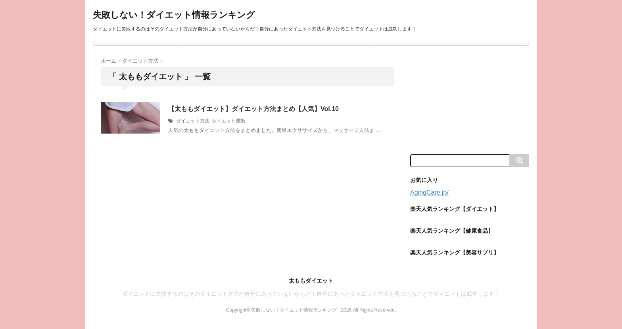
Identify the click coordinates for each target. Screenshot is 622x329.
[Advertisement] (469, 99)
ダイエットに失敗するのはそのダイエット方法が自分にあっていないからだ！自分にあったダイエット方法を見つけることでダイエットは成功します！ (311, 294)
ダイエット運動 (228, 121)
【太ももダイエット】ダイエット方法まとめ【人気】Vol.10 (253, 108)
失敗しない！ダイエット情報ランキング (174, 15)
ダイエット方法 (192, 121)
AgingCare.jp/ (429, 192)
